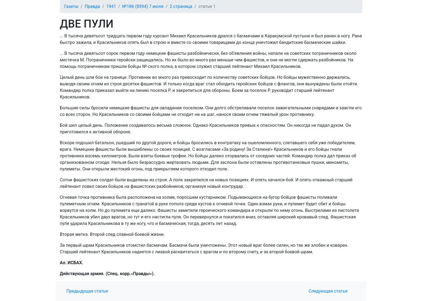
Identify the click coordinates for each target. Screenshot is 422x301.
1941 (111, 6)
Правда (92, 6)
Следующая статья (328, 291)
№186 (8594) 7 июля (143, 6)
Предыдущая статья (87, 291)
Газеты (71, 6)
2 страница (181, 6)
